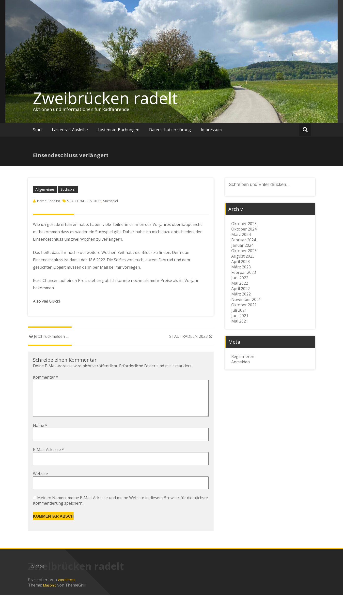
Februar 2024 (243, 240)
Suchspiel (68, 189)
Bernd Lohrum (48, 201)
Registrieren (242, 356)
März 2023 (241, 267)
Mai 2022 (239, 283)
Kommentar (45, 377)
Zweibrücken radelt (105, 98)
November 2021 (246, 299)
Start (37, 129)
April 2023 (240, 261)
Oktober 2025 (244, 223)
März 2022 (241, 294)
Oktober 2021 (244, 305)
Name (40, 433)
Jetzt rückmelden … (48, 336)
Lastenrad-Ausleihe (70, 129)
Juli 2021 (239, 310)
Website (40, 481)
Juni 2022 (239, 277)
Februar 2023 (243, 272)
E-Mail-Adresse (48, 457)
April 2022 (240, 288)
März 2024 (241, 234)
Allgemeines (45, 189)
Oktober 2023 (244, 250)
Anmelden (240, 362)
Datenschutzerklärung (170, 129)
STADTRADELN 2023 (191, 336)
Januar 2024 (242, 245)
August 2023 (242, 256)
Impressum (211, 129)
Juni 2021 (239, 315)
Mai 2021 (239, 321)
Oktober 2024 (244, 229)
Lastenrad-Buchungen (118, 129)
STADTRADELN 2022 (84, 201)
